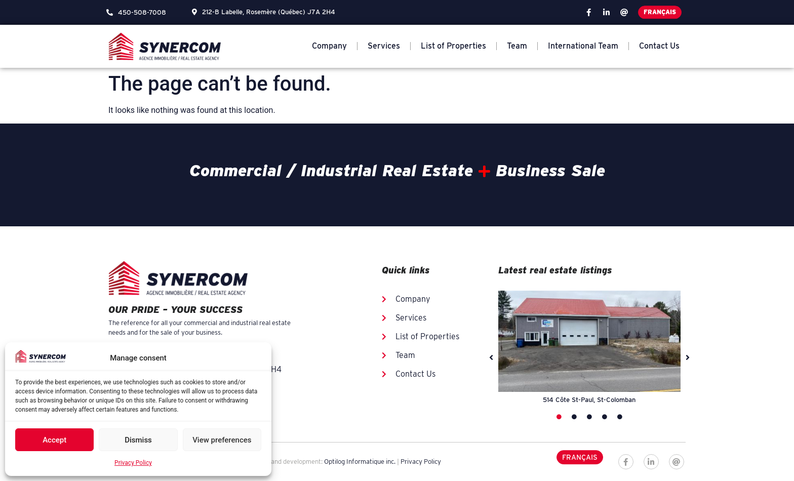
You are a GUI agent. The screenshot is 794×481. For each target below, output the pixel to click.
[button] (491, 357)
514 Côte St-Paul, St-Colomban (589, 400)
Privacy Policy (133, 462)
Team (517, 46)
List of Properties (453, 46)
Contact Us (659, 46)
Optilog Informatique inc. (359, 461)
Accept (54, 440)
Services (384, 46)
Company (329, 46)
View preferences (221, 440)
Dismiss (138, 440)
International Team (583, 46)
